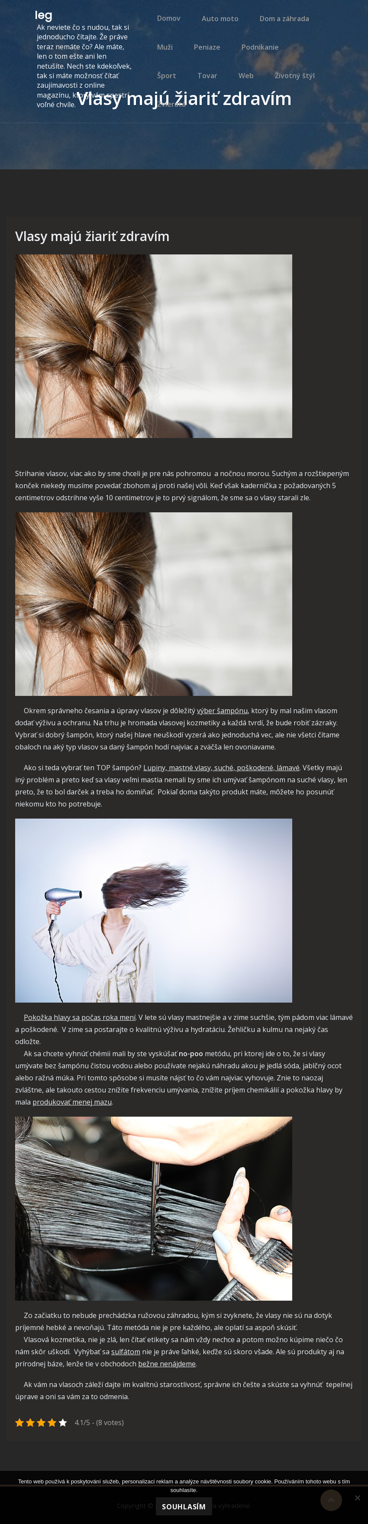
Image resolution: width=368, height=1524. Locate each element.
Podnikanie (253, 61)
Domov (166, 24)
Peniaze (202, 61)
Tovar (164, 98)
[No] (357, 1497)
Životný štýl (248, 98)
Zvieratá (301, 98)
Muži (162, 61)
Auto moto (215, 24)
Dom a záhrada (277, 24)
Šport (300, 61)
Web (201, 98)
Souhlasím (184, 1506)
